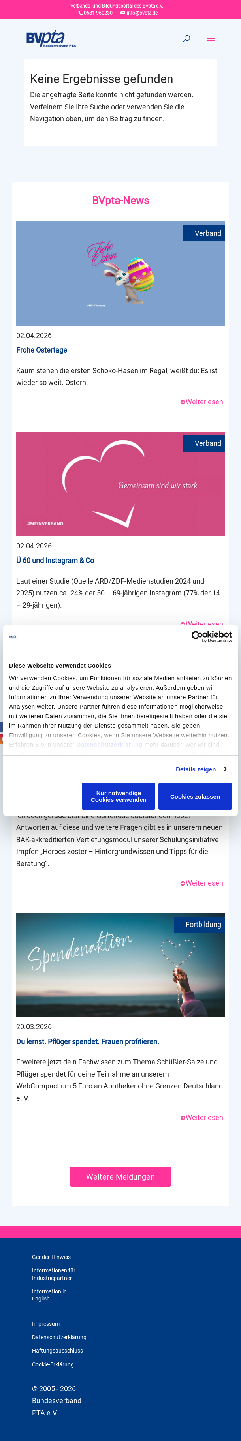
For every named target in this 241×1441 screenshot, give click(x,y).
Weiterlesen (201, 402)
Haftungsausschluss (57, 1350)
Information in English (49, 1295)
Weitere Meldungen (120, 1177)
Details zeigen (196, 769)
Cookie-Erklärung (53, 1364)
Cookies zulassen (195, 796)
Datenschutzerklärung (109, 744)
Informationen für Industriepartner (53, 1274)
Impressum (46, 1324)
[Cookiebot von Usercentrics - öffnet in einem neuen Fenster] (197, 637)
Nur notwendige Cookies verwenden (119, 796)
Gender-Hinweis (51, 1257)
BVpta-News (120, 200)
